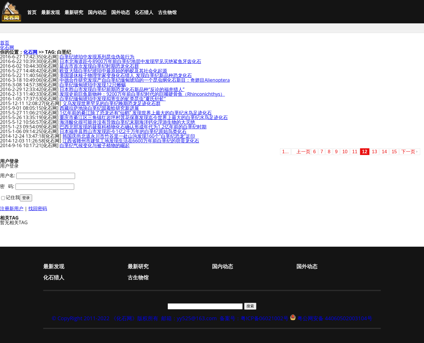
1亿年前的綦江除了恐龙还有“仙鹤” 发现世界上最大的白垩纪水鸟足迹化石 (135, 112)
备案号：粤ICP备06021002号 (254, 318)
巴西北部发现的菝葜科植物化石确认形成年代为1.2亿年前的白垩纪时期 (133, 126)
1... (285, 151)
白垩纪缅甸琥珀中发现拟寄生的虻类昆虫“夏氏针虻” (113, 98)
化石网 (7, 47)
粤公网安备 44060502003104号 (334, 318)
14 (384, 151)
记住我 (13, 197)
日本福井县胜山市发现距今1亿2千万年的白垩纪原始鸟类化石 (123, 131)
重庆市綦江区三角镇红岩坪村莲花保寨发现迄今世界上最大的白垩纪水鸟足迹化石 (144, 117)
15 (394, 151)
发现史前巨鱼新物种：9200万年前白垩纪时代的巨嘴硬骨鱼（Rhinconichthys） (142, 94)
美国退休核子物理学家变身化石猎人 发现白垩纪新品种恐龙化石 (126, 75)
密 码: (7, 186)
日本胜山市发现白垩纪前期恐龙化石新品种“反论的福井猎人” (122, 89)
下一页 (408, 151)
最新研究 (74, 12)
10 (344, 151)
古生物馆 (167, 12)
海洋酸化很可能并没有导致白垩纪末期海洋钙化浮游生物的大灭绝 (127, 122)
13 (374, 151)
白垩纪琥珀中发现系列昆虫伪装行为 (97, 56)
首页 (32, 12)
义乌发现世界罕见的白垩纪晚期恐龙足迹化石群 (111, 103)
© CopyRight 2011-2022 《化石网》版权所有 (105, 318)
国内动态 (97, 12)
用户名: (7, 175)
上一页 (303, 151)
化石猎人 (144, 12)
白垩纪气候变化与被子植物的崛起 (95, 145)
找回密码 (37, 208)
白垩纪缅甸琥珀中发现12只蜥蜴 (93, 84)
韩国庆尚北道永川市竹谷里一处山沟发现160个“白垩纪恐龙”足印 (128, 136)
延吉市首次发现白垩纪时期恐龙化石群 (99, 66)
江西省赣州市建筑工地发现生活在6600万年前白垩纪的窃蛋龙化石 (130, 140)
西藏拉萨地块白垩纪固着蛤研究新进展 (99, 108)
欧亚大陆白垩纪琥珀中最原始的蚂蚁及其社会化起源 (113, 70)
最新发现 (50, 12)
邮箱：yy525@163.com (189, 318)
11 (354, 151)
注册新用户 (11, 208)
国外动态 (120, 12)
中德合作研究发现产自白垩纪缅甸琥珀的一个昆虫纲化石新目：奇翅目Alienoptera (145, 80)
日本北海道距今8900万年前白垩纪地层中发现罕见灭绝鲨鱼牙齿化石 (130, 61)
